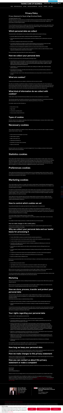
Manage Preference (43, 409)
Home (12, 6)
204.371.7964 (47, 3)
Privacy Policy (10, 411)
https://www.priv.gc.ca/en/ (41, 377)
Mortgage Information (32, 6)
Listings (24, 6)
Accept (31, 409)
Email (60, 3)
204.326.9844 (54, 3)
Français (45, 6)
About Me (40, 6)
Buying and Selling (18, 6)
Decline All (56, 409)
